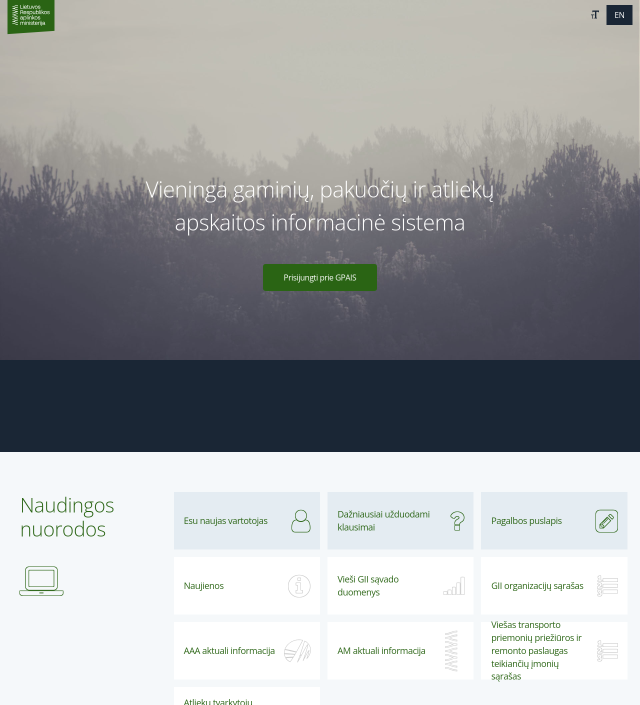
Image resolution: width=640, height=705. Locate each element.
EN (619, 15)
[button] (595, 15)
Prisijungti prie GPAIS (320, 277)
